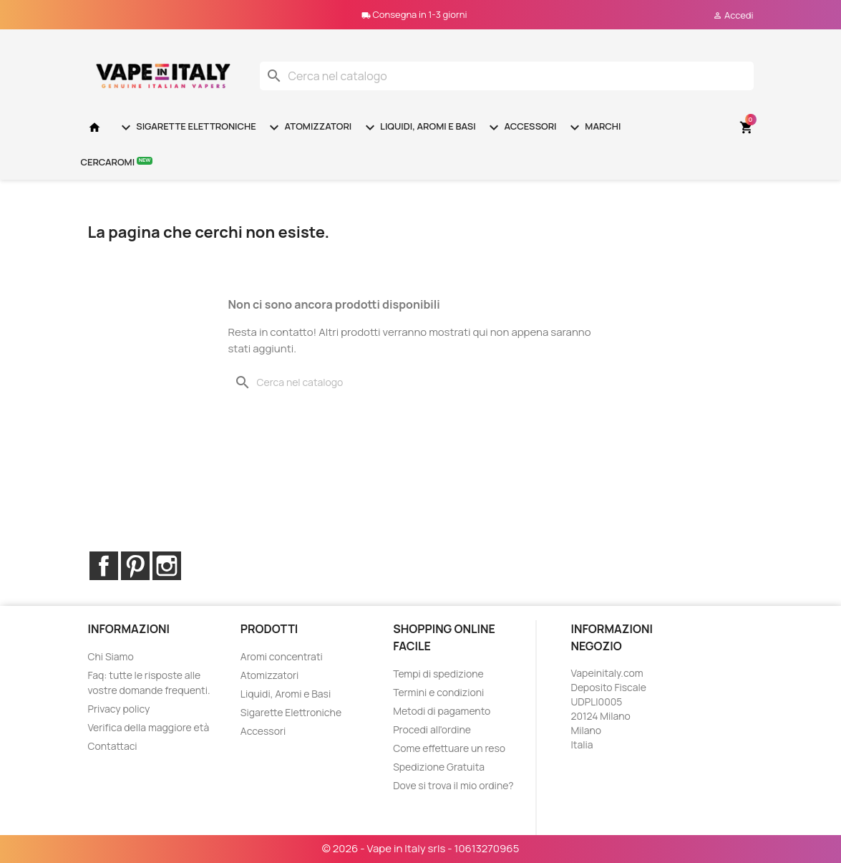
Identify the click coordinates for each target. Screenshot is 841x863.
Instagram (166, 565)
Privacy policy (119, 708)
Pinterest (135, 565)
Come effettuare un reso (449, 748)
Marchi (593, 127)
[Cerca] (507, 76)
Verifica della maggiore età (149, 727)
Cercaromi (117, 161)
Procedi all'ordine (432, 729)
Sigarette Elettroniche (186, 127)
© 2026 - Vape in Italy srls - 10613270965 (421, 848)
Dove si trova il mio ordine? (453, 785)
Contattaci (112, 746)
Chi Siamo (111, 656)
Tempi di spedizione (438, 673)
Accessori (521, 127)
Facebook (103, 565)
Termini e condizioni (438, 692)
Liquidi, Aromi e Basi (418, 127)
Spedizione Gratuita (439, 766)
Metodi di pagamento (441, 711)
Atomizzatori (308, 127)
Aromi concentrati (281, 656)
